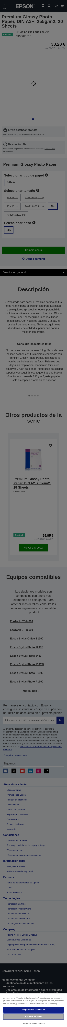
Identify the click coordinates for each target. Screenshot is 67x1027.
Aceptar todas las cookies (33, 1010)
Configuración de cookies (33, 1023)
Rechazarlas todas (33, 1016)
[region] (33, 1010)
